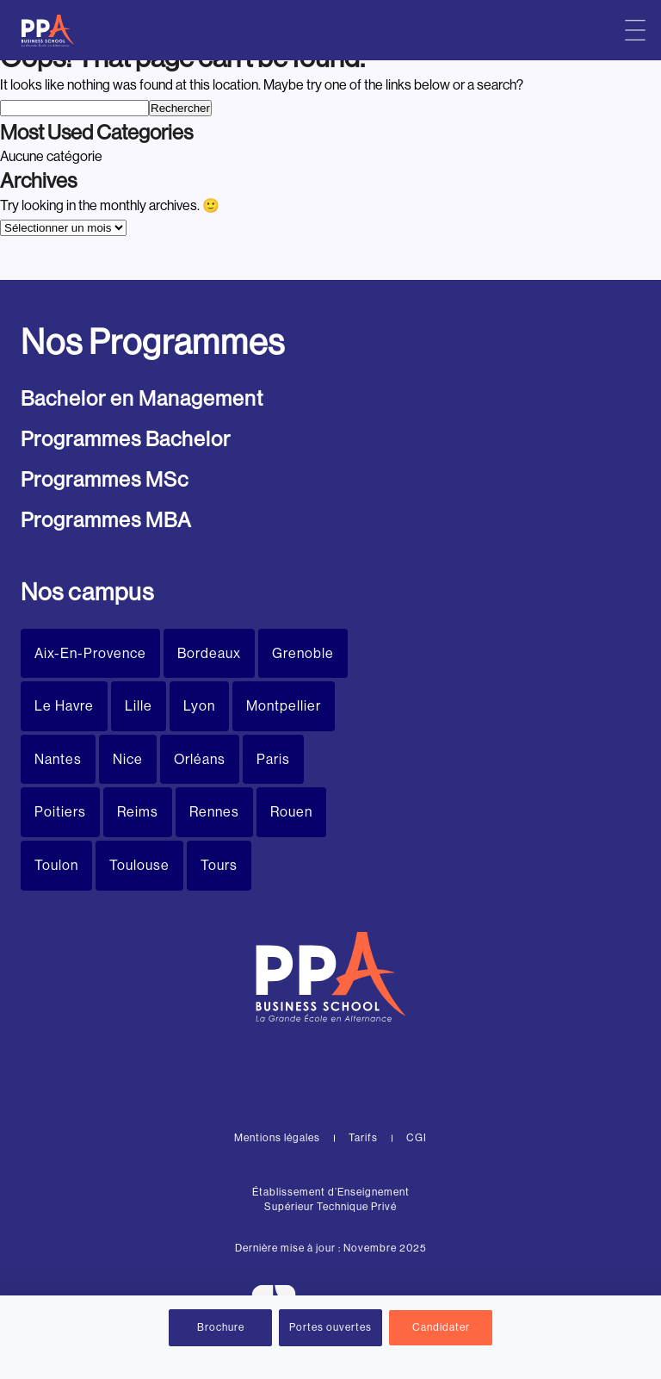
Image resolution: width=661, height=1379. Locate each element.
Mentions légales (277, 1138)
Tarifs (363, 1138)
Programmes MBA (106, 519)
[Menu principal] (635, 30)
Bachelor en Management (142, 398)
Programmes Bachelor (126, 438)
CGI (416, 1138)
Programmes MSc (104, 479)
